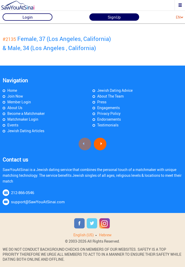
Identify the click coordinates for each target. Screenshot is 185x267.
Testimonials (107, 124)
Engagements (108, 107)
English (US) (83, 234)
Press (101, 101)
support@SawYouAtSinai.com (38, 201)
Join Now (15, 96)
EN (179, 17)
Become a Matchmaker (26, 113)
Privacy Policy (109, 113)
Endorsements (109, 119)
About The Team (110, 96)
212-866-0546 (22, 192)
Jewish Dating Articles (25, 130)
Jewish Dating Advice (115, 90)
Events (12, 124)
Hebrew (105, 234)
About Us (14, 107)
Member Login (19, 101)
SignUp (114, 17)
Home (12, 90)
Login (28, 17)
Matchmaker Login (22, 119)
